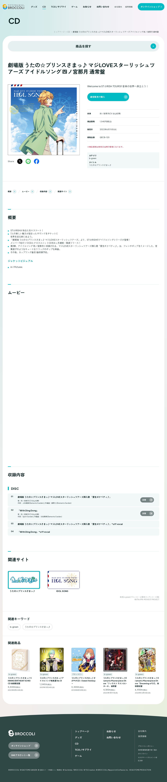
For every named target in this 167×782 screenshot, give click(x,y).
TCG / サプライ (58, 6)
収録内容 (43, 191)
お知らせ (87, 6)
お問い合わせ (103, 6)
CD (44, 6)
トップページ (59, 32)
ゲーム (74, 6)
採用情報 (129, 7)
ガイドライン (143, 754)
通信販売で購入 (97, 97)
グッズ (34, 6)
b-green (92, 158)
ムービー (25, 191)
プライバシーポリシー (146, 746)
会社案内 (118, 7)
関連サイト (62, 191)
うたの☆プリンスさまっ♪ (100, 165)
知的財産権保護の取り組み (147, 750)
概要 (9, 191)
